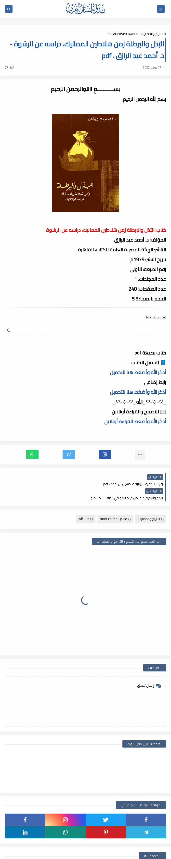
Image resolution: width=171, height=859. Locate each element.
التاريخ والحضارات (152, 34)
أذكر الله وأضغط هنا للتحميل (138, 372)
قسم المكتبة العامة (121, 34)
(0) (9, 67)
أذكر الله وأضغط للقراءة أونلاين (135, 421)
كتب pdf (86, 505)
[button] (105, 454)
